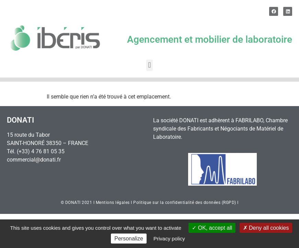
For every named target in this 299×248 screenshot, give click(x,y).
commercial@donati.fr (34, 159)
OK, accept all (212, 228)
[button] (149, 65)
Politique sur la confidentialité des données (176, 202)
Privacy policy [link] (169, 238)
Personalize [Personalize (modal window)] (128, 238)
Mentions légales (113, 202)
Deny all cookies (266, 228)
